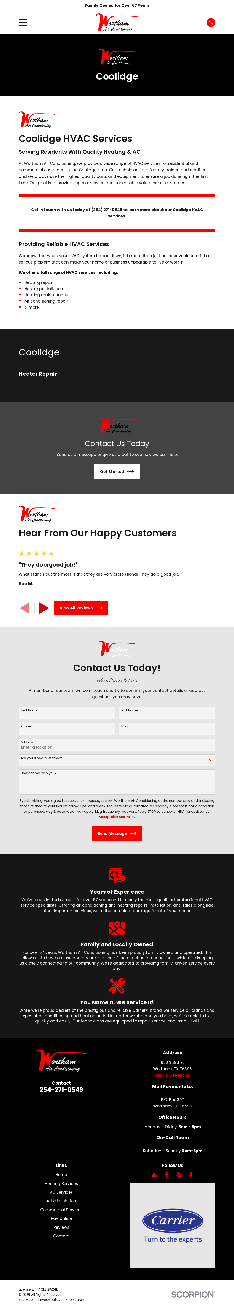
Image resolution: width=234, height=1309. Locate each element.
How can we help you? (38, 773)
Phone (26, 726)
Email (125, 726)
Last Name (129, 710)
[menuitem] (117, 374)
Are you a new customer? (41, 758)
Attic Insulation (61, 1201)
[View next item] (44, 608)
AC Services (61, 1192)
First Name (29, 710)
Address (27, 742)
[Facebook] (166, 1175)
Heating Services (61, 1183)
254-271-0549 (61, 1089)
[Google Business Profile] (154, 1175)
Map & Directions (172, 1075)
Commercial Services (61, 1210)
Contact (61, 1236)
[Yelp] (178, 1175)
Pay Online (61, 1218)
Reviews (61, 1227)
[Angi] (190, 1175)
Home (61, 1174)
